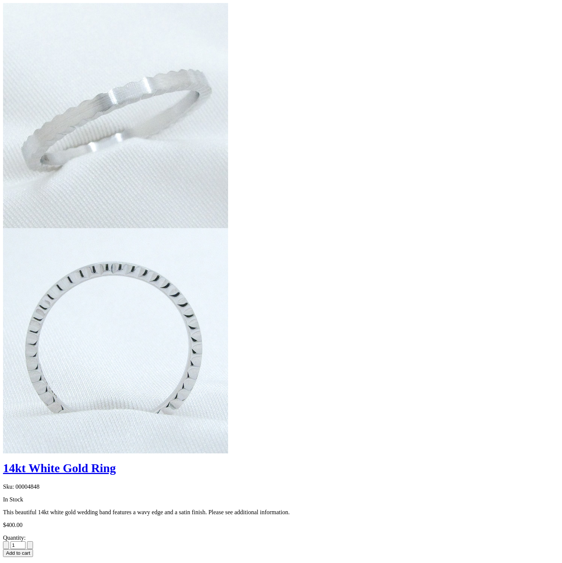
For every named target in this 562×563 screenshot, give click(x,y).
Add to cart (18, 553)
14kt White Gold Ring (59, 468)
